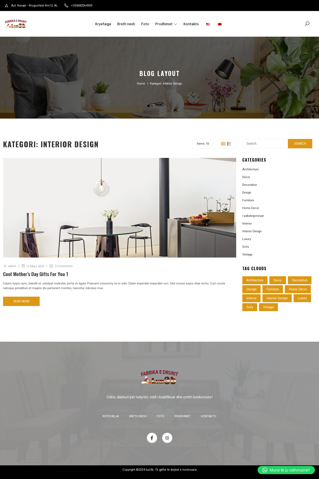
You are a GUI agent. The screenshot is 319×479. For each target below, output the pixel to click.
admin (12, 266)
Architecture (250, 169)
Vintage (247, 254)
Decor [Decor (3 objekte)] (277, 280)
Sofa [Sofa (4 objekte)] (249, 307)
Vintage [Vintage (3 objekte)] (268, 307)
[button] (286, 470)
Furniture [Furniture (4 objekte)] (273, 289)
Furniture (248, 200)
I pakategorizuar (253, 216)
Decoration (249, 185)
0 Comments (64, 266)
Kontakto (191, 24)
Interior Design (252, 231)
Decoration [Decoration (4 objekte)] (299, 280)
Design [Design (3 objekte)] (251, 289)
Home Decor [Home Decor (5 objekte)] (298, 289)
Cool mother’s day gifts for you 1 (35, 273)
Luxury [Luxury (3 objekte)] (302, 298)
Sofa (245, 247)
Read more (21, 301)
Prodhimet (166, 24)
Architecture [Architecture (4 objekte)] (254, 280)
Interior (247, 223)
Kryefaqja (103, 24)
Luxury (246, 239)
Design (246, 192)
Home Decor (250, 208)
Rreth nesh (126, 24)
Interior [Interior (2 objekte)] (251, 298)
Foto (145, 24)
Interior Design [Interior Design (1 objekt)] (277, 298)
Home (141, 84)
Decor (246, 177)
